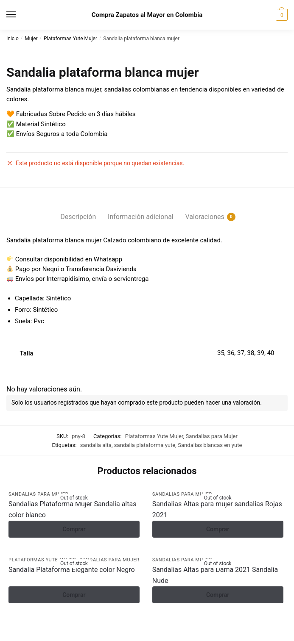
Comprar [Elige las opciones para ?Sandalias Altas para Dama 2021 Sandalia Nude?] (217, 594)
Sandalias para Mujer (212, 436)
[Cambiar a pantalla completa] (30, 625)
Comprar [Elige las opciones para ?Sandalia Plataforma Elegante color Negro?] (73, 594)
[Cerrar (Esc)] (72, 625)
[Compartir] (51, 625)
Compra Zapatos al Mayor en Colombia (147, 15)
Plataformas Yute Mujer (70, 39)
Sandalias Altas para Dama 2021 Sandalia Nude (215, 575)
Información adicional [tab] (141, 217)
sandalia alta (96, 445)
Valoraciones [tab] (204, 217)
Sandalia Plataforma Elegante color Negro (71, 570)
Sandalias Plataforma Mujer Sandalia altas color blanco (72, 509)
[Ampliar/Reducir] (9, 625)
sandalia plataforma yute (145, 445)
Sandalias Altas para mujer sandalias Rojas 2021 (217, 509)
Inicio (12, 39)
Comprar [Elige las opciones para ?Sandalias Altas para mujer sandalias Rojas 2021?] (217, 529)
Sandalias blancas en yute (210, 445)
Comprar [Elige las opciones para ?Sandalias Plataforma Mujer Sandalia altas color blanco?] (73, 529)
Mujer (31, 39)
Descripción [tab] (78, 217)
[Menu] (19, 14)
